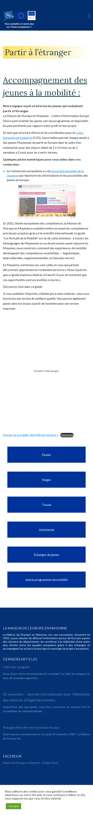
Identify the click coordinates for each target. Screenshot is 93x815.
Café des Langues (16, 667)
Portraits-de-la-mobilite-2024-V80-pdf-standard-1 (30, 435)
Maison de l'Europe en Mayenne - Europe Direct (30, 762)
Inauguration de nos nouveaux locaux (31, 727)
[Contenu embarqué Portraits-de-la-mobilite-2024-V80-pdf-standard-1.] (46, 371)
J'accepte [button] (13, 806)
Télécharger (67, 435)
